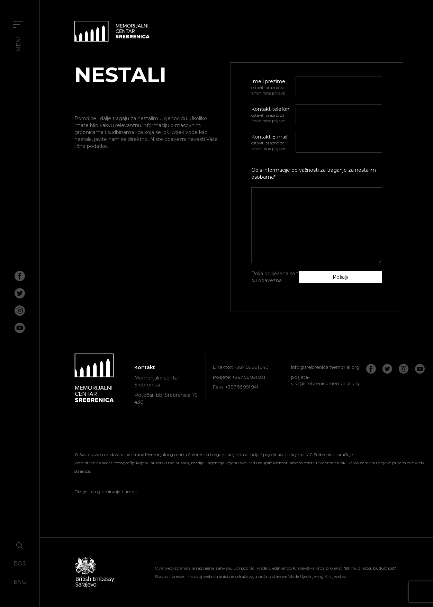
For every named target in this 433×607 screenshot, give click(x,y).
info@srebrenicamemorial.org (325, 367)
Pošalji (340, 277)
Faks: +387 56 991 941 (235, 387)
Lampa (129, 491)
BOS (19, 563)
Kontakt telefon (273, 115)
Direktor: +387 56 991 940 (241, 367)
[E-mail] (339, 142)
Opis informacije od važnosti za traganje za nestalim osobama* (313, 173)
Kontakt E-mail (273, 142)
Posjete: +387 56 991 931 (239, 377)
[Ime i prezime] (339, 87)
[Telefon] (339, 114)
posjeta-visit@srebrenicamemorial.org (325, 380)
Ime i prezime (273, 87)
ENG (19, 582)
